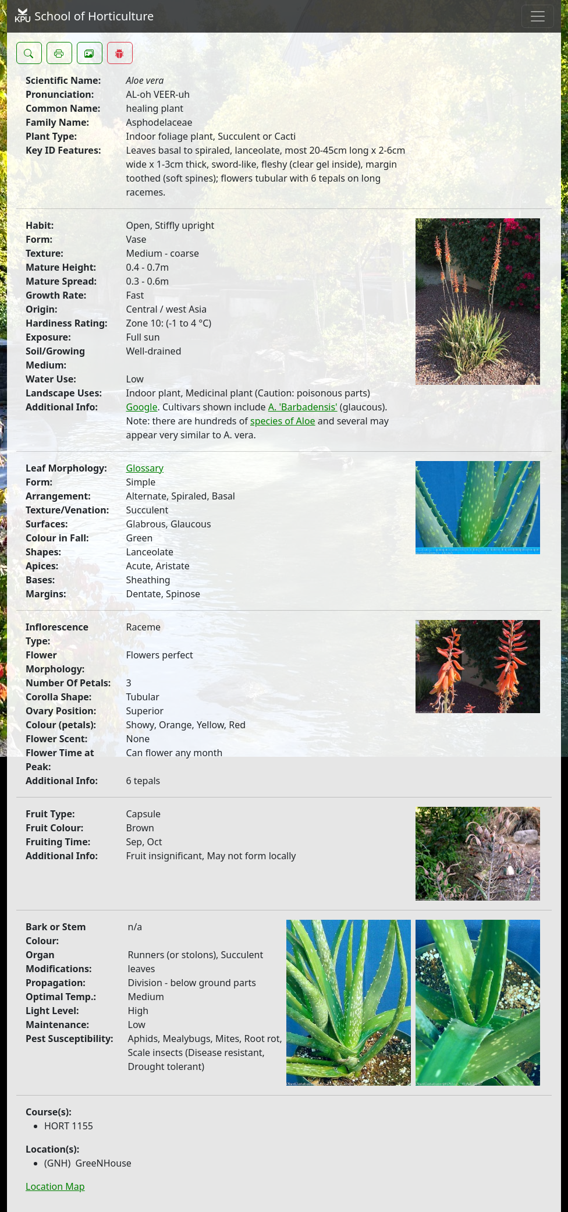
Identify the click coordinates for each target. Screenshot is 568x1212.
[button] (29, 53)
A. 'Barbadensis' (303, 407)
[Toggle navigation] (537, 16)
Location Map (55, 1186)
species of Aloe (282, 420)
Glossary (145, 468)
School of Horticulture (84, 16)
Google (142, 407)
